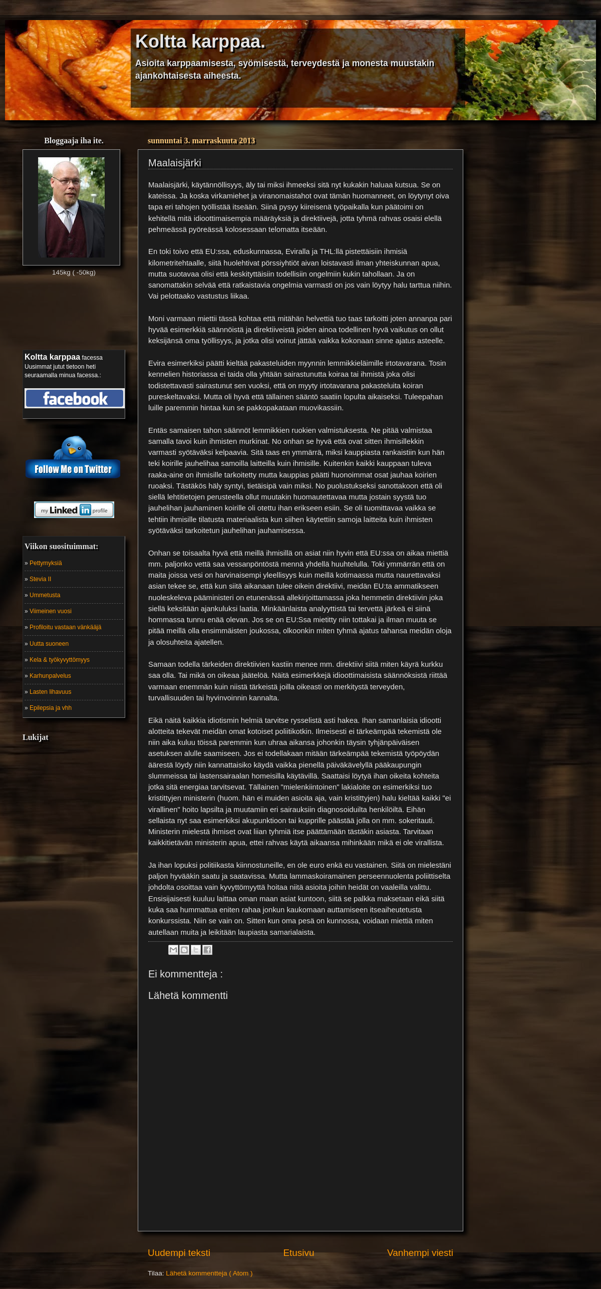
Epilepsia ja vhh (51, 707)
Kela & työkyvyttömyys (60, 659)
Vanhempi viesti (420, 1252)
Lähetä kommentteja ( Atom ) (209, 1273)
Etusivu (299, 1252)
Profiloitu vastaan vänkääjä (65, 627)
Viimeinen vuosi (51, 611)
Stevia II (40, 579)
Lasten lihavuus (50, 691)
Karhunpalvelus (50, 675)
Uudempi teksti (179, 1252)
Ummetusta (45, 595)
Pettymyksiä (46, 563)
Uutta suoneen (49, 643)
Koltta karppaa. (200, 41)
